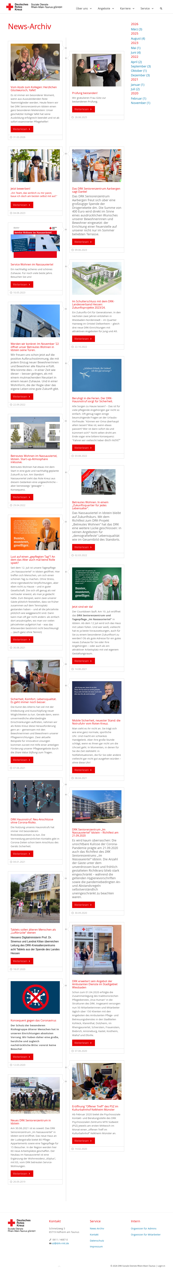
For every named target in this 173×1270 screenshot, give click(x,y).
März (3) (136, 29)
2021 (134, 79)
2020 (134, 93)
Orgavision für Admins (143, 1228)
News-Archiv (97, 1228)
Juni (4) (136, 52)
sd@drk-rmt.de (60, 1243)
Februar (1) (138, 98)
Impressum (96, 1246)
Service (148, 8)
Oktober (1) (139, 71)
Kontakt (94, 1234)
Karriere (128, 8)
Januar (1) (137, 85)
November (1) (140, 103)
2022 (134, 56)
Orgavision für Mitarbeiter (146, 1234)
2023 (134, 43)
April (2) (136, 62)
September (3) (141, 66)
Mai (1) (135, 48)
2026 (134, 24)
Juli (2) (135, 89)
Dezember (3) (140, 75)
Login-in (161, 1265)
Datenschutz (97, 1240)
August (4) (138, 38)
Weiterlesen (22, 129)
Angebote (106, 8)
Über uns (84, 8)
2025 (134, 33)
